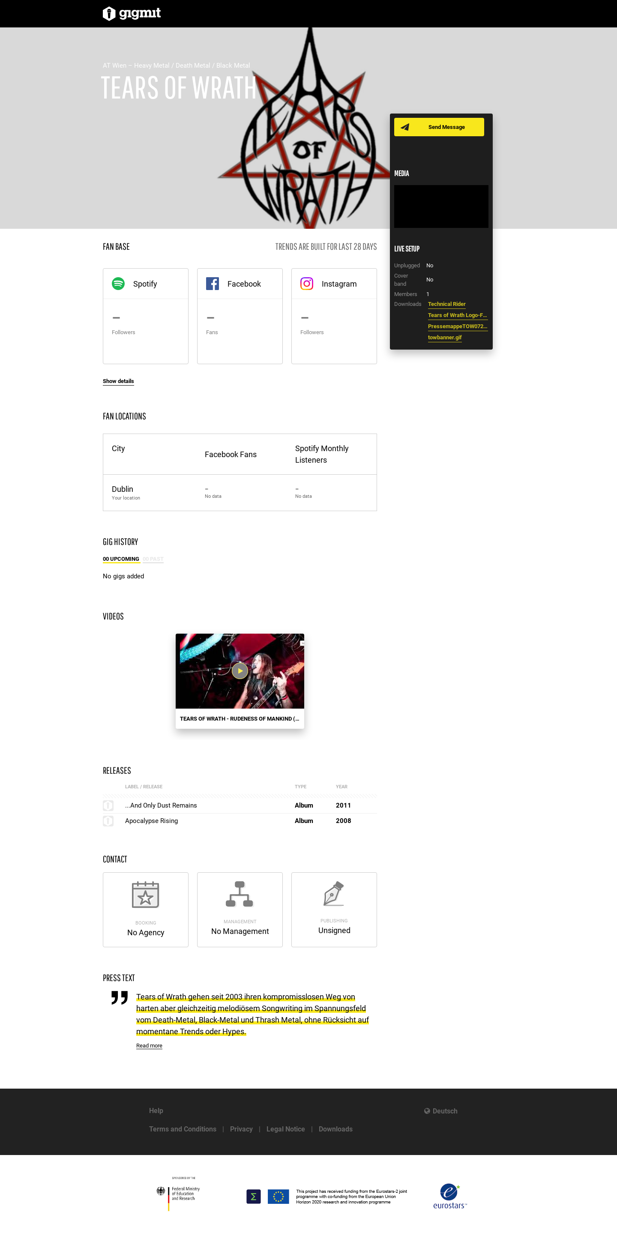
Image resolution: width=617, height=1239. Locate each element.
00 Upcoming (122, 559)
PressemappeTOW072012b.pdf (458, 326)
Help (156, 1111)
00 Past (153, 559)
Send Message (446, 127)
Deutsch (445, 1111)
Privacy (241, 1129)
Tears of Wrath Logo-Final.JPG (458, 315)
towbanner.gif (445, 337)
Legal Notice (286, 1129)
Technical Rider (447, 304)
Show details (118, 381)
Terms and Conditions (182, 1129)
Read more (149, 1045)
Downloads (336, 1129)
